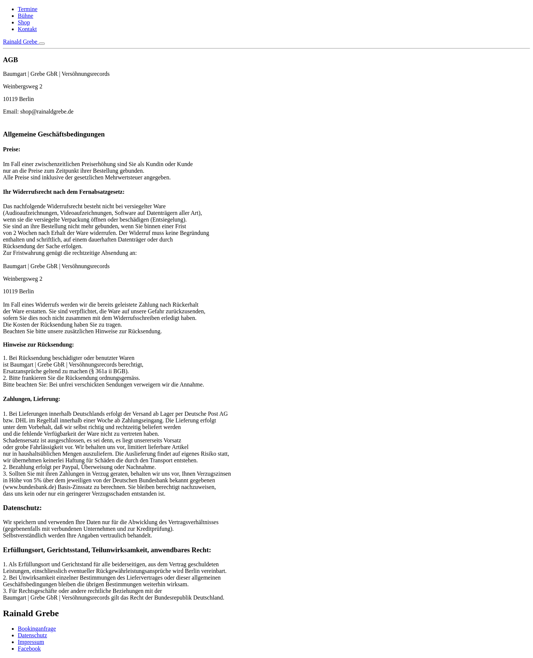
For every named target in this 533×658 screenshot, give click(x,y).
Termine (27, 9)
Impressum (31, 642)
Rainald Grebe (21, 41)
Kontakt (27, 29)
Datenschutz (32, 635)
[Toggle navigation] (42, 44)
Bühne (25, 16)
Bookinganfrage (37, 628)
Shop (24, 22)
